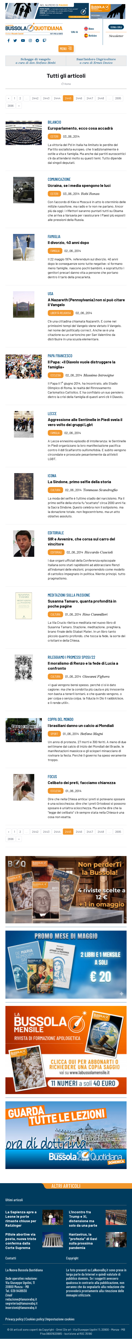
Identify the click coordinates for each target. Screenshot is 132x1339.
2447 (90, 98)
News (91, 28)
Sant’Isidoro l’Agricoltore (96, 59)
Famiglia (55, 251)
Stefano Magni (91, 733)
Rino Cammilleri (95, 614)
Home (66, 84)
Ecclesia (56, 375)
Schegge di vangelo (36, 59)
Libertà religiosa (61, 313)
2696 (11, 105)
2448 (101, 98)
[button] (66, 49)
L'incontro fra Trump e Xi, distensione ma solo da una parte (83, 1219)
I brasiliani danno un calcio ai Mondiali (81, 725)
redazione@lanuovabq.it (21, 1299)
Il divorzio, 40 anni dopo (68, 242)
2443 (46, 98)
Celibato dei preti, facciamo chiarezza (82, 782)
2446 (79, 98)
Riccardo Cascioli (99, 552)
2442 (35, 98)
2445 (68, 98)
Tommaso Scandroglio (100, 490)
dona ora (116, 27)
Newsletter (116, 36)
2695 (118, 98)
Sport (54, 734)
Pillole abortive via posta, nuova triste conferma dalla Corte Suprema (20, 1241)
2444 (57, 98)
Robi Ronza (90, 193)
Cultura (55, 490)
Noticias (92, 35)
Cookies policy (34, 1319)
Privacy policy (14, 1319)
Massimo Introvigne (98, 375)
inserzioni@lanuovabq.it (21, 1308)
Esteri (54, 137)
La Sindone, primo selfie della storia (79, 481)
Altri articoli (66, 1186)
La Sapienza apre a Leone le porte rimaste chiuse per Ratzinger (21, 1219)
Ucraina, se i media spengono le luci (79, 185)
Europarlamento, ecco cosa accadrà (80, 128)
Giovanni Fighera (96, 676)
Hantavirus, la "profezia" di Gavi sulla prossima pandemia (83, 1241)
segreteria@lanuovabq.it (21, 1303)
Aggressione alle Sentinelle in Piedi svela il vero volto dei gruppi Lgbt (85, 422)
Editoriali (56, 552)
